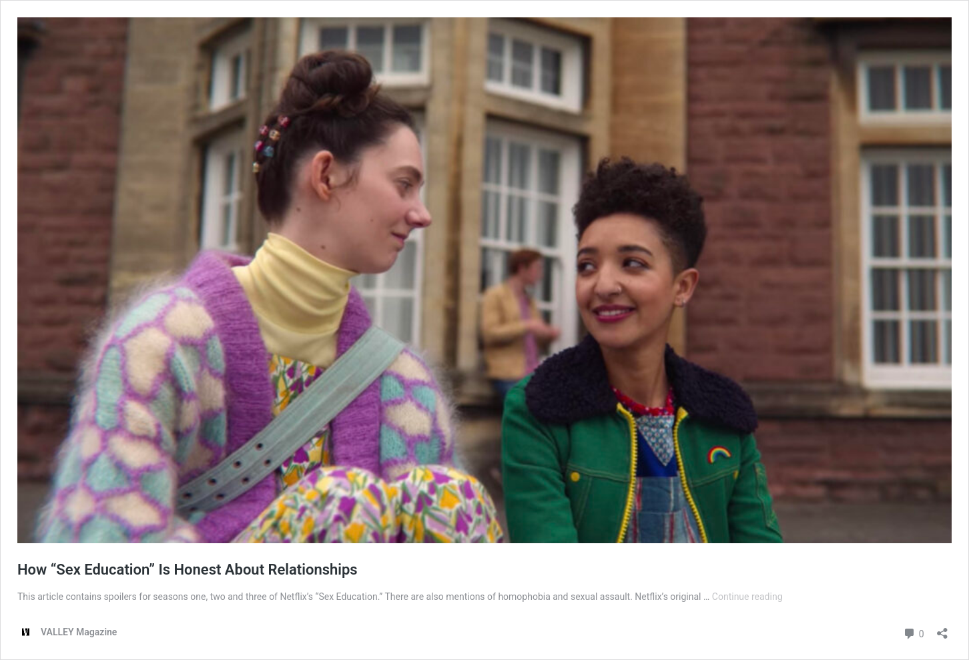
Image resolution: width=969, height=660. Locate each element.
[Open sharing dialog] (942, 629)
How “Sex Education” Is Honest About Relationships (187, 569)
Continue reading (747, 596)
